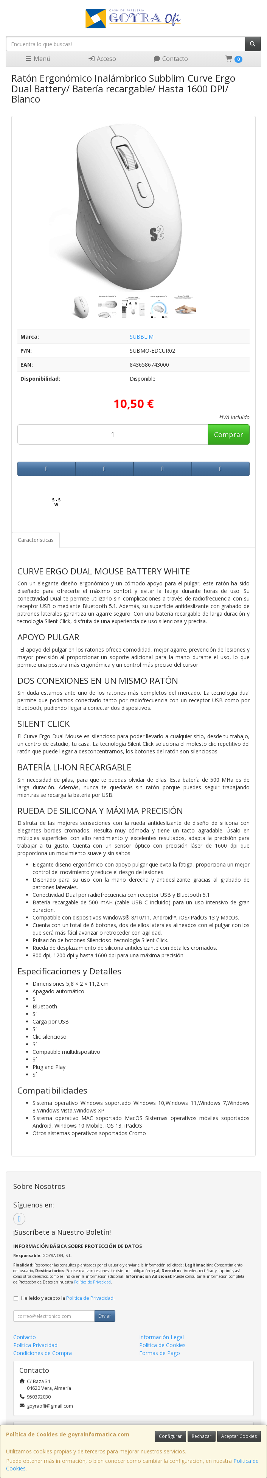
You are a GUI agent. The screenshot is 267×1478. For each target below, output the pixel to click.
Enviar (104, 1316)
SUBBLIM (142, 336)
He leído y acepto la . (68, 1298)
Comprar (228, 434)
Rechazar (201, 1436)
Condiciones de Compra (42, 1353)
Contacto (170, 58)
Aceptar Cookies (239, 1436)
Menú (37, 58)
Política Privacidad (35, 1345)
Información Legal (161, 1337)
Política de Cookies (162, 1345)
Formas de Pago (159, 1353)
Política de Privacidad (92, 1282)
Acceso (102, 58)
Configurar (170, 1436)
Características (36, 539)
